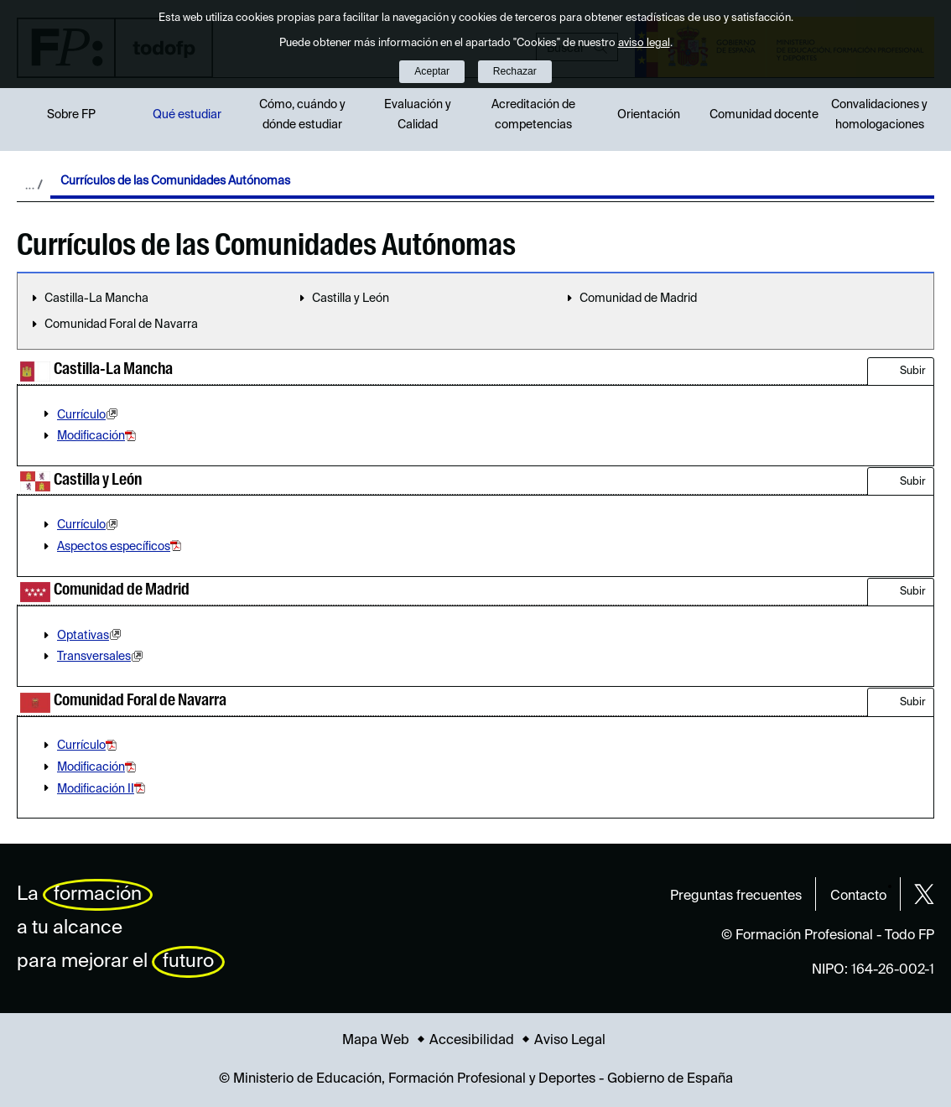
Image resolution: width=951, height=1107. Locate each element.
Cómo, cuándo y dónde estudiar (302, 115)
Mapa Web (375, 1040)
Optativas (91, 636)
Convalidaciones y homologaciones (879, 115)
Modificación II (102, 789)
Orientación (648, 115)
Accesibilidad (471, 1040)
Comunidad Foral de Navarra (121, 324)
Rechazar (515, 71)
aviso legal (644, 43)
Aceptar (432, 71)
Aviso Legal (569, 1040)
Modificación (98, 436)
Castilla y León (350, 298)
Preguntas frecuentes (736, 896)
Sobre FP (71, 115)
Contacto (858, 896)
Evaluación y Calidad (417, 115)
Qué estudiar (187, 115)
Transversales (102, 657)
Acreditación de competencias (533, 115)
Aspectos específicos (120, 547)
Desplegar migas (33, 184)
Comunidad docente (763, 115)
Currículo (89, 415)
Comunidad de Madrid (638, 298)
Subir (913, 371)
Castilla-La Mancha (96, 298)
